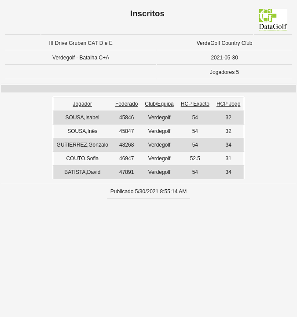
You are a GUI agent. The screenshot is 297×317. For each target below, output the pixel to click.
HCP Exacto (195, 104)
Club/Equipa (159, 104)
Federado (126, 104)
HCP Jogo (228, 104)
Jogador (82, 104)
